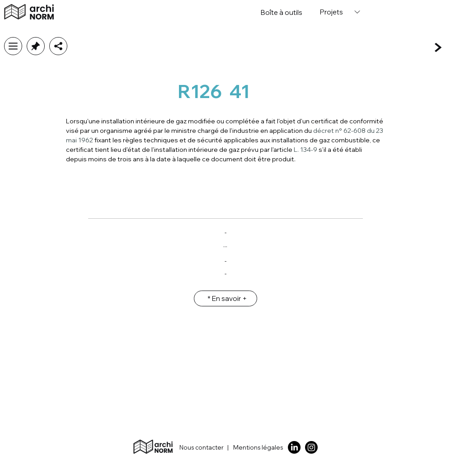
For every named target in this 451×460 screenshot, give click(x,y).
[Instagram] (311, 447)
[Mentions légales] (260, 447)
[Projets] (339, 12)
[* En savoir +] (225, 298)
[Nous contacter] (197, 447)
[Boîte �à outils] (281, 12)
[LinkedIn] (294, 447)
